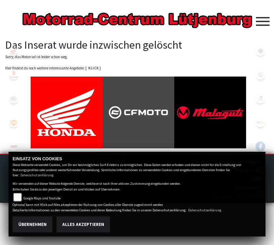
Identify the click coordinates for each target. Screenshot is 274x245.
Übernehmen (32, 224)
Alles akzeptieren (83, 224)
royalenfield (13, 122)
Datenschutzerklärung (36, 175)
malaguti (13, 75)
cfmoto (13, 98)
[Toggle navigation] (263, 19)
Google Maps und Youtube (42, 198)
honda (13, 51)
